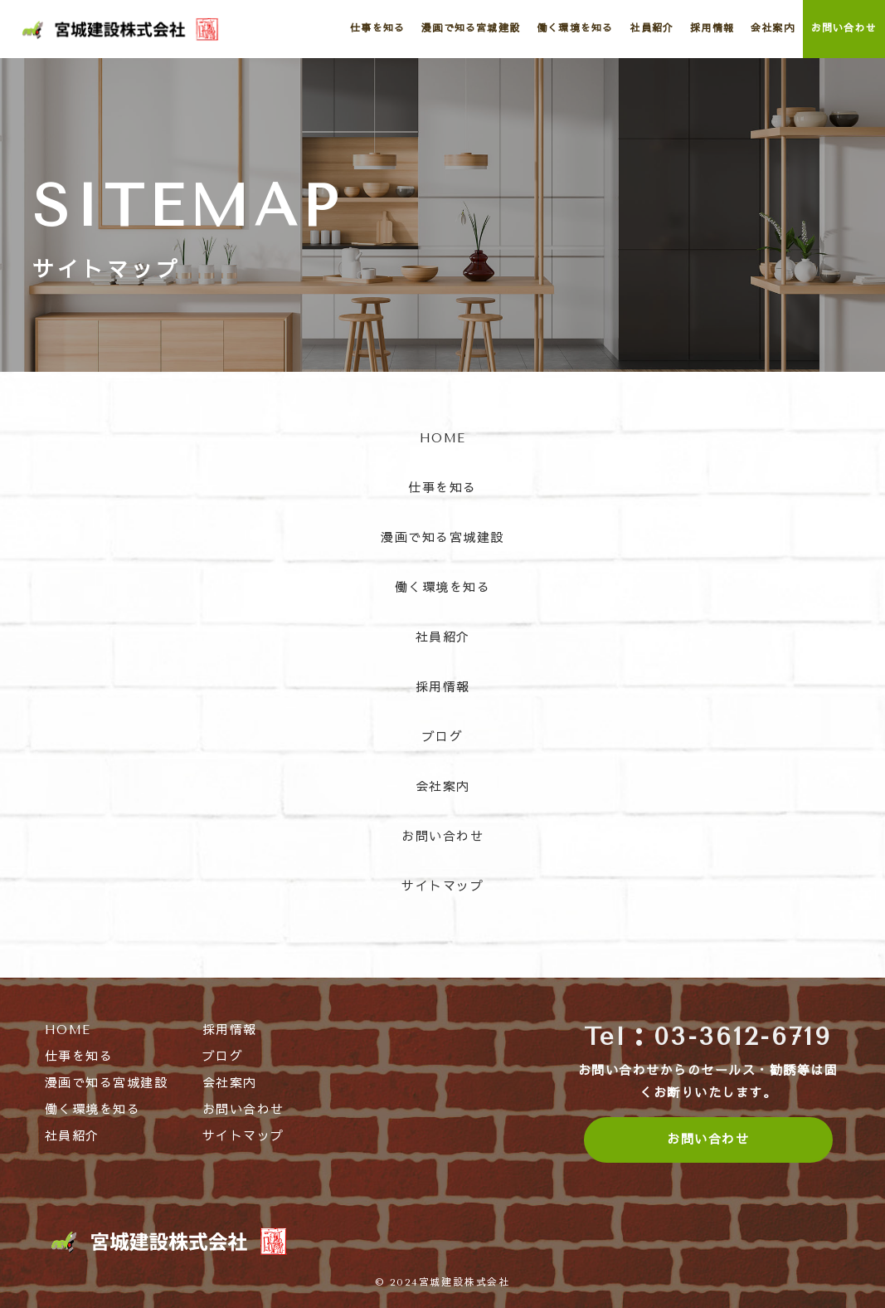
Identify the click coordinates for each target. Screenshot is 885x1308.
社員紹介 (443, 637)
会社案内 (443, 786)
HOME (443, 438)
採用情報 (443, 687)
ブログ (443, 737)
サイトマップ (442, 886)
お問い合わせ (442, 836)
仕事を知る (442, 488)
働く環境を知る (443, 587)
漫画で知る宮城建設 (442, 537)
